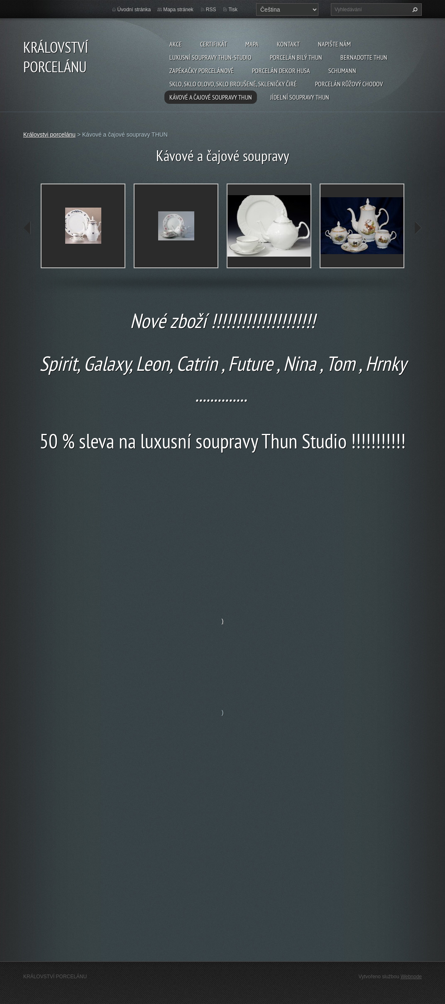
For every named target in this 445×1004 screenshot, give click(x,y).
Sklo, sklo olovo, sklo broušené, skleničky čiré (233, 84)
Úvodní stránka (134, 9)
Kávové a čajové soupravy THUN (210, 97)
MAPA (252, 44)
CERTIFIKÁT (213, 44)
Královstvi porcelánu (49, 134)
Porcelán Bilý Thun (296, 57)
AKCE (175, 44)
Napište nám (334, 44)
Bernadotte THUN (363, 57)
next (417, 228)
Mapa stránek (178, 9)
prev (27, 228)
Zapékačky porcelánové (201, 70)
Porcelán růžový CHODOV (349, 84)
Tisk (232, 9)
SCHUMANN (342, 70)
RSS (211, 9)
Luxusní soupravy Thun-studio (210, 57)
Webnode (411, 977)
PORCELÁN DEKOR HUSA (281, 70)
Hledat (414, 9)
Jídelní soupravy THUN (299, 97)
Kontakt (288, 44)
